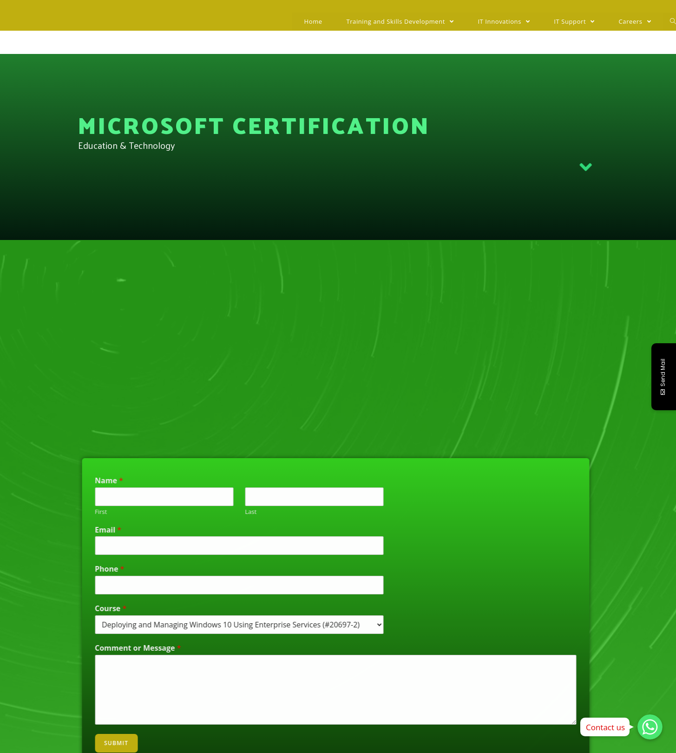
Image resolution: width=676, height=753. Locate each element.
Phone (31, 569)
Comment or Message (60, 648)
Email (30, 530)
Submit (38, 743)
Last (173, 512)
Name (31, 481)
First (23, 512)
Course (33, 608)
